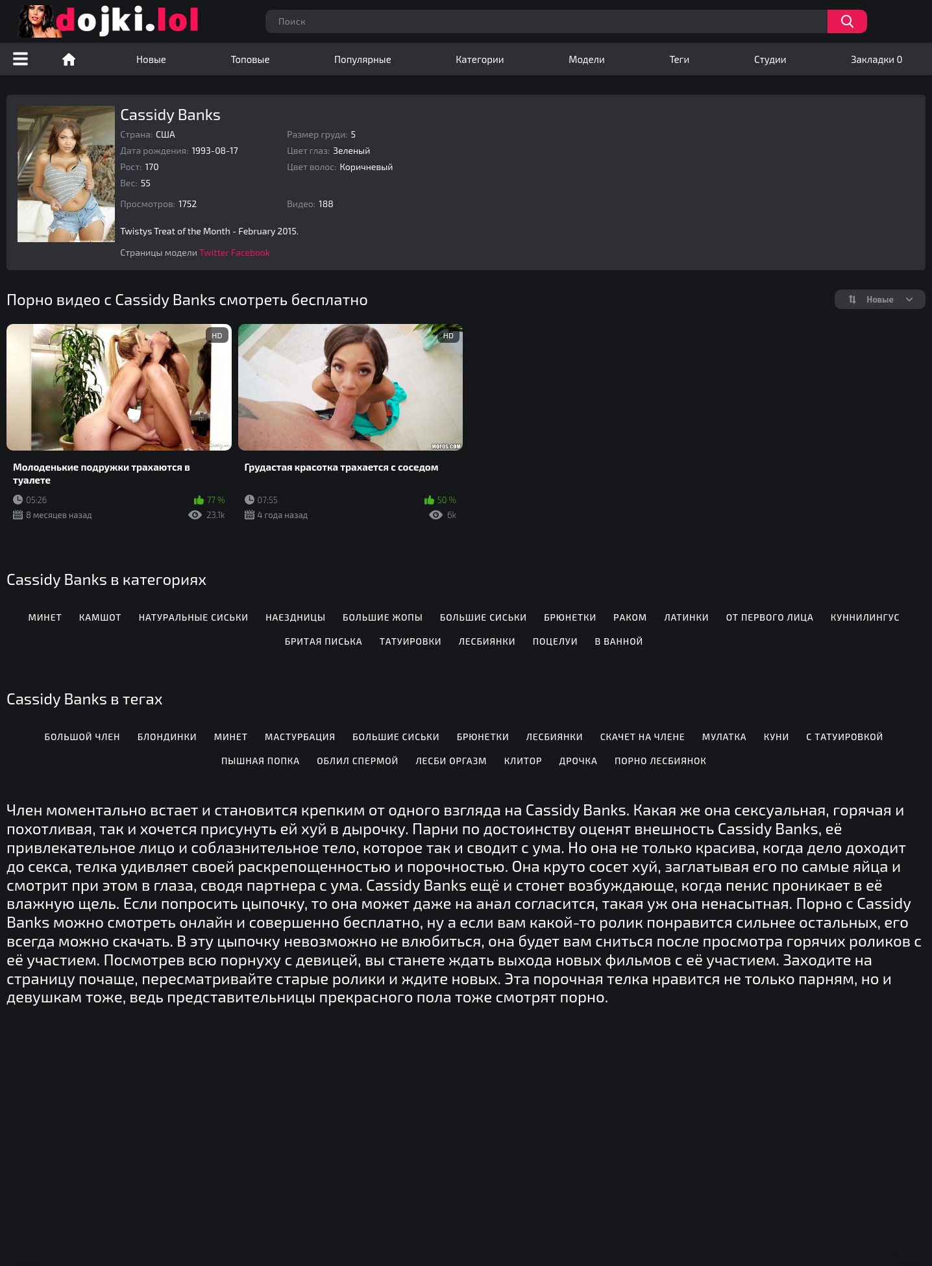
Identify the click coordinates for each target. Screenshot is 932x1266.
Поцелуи (555, 641)
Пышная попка (260, 760)
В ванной (619, 641)
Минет (45, 617)
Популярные (362, 59)
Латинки (686, 617)
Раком (630, 617)
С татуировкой (844, 736)
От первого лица (770, 617)
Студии (770, 59)
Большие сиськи (483, 617)
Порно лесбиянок (661, 760)
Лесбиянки (487, 641)
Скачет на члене (642, 736)
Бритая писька (324, 641)
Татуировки (411, 641)
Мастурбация (300, 736)
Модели (587, 59)
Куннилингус (865, 617)
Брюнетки (570, 617)
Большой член (83, 736)
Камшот (100, 617)
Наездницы (295, 617)
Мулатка (724, 736)
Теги (679, 59)
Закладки (876, 59)
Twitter (214, 252)
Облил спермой (358, 760)
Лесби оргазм (451, 760)
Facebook (250, 252)
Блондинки (167, 736)
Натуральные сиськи (194, 617)
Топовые (249, 59)
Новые (151, 59)
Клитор (523, 760)
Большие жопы (383, 617)
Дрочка (578, 760)
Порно (69, 59)
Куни (776, 736)
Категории (480, 59)
